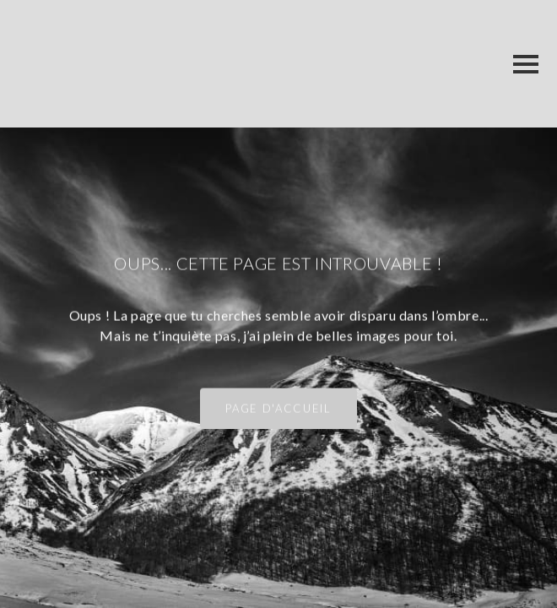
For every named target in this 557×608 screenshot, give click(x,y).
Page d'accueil (278, 408)
